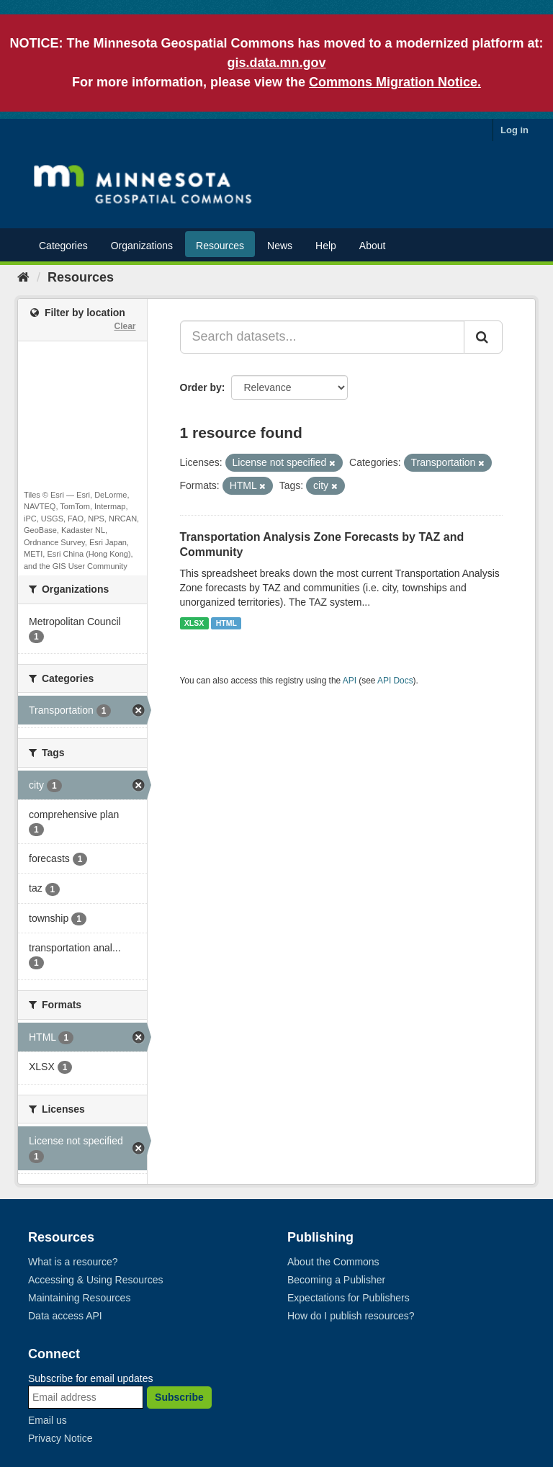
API (349, 681)
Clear (124, 326)
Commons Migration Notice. (395, 82)
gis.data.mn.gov (276, 62)
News (279, 245)
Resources (220, 245)
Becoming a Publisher (336, 1280)
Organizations (142, 245)
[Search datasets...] (322, 337)
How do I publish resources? (351, 1316)
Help (325, 245)
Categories (63, 245)
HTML (226, 623)
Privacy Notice (60, 1438)
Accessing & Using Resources (95, 1280)
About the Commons (333, 1262)
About (372, 245)
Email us (47, 1420)
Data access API (65, 1316)
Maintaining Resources (79, 1298)
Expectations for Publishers (348, 1298)
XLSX (194, 623)
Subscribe (179, 1397)
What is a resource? (73, 1262)
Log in (514, 130)
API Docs (395, 681)
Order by (201, 387)
